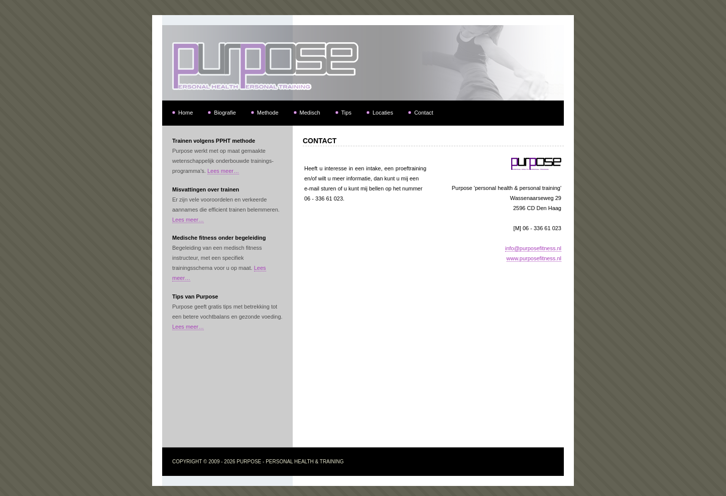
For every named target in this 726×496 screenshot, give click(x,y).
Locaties (383, 113)
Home (185, 113)
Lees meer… (223, 171)
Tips (346, 113)
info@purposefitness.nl (533, 248)
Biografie (224, 113)
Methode (268, 113)
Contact (423, 113)
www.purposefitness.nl (534, 258)
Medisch (310, 113)
